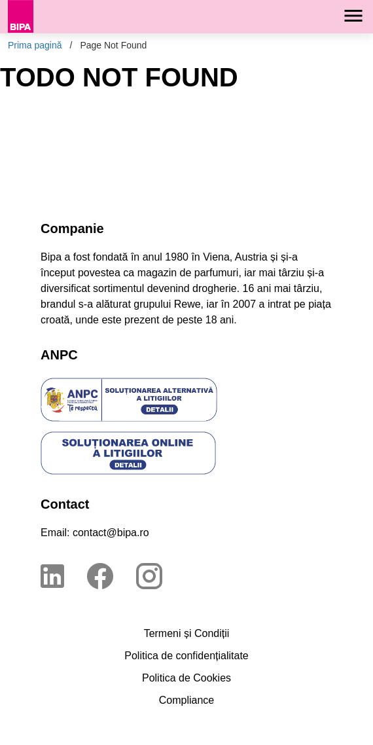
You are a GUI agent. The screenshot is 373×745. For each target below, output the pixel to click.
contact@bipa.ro (111, 532)
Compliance (186, 700)
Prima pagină (35, 45)
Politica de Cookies (186, 677)
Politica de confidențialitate (186, 655)
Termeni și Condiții (187, 633)
